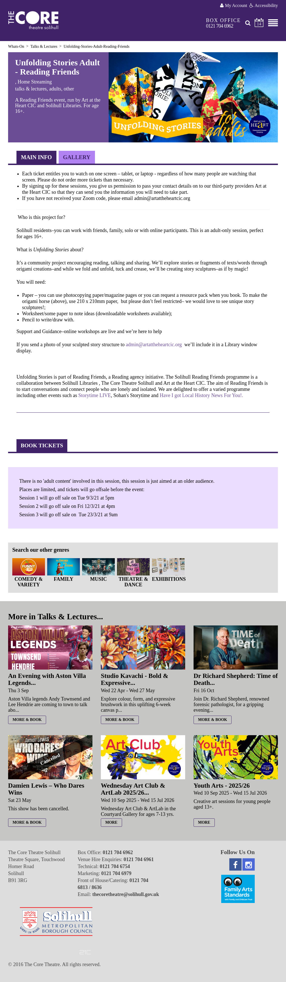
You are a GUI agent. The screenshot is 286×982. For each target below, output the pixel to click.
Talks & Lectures (43, 46)
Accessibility (263, 5)
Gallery (76, 157)
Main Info (36, 157)
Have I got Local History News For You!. (201, 395)
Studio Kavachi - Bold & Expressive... (134, 679)
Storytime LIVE (94, 395)
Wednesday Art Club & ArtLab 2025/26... (133, 789)
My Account (233, 5)
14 (259, 23)
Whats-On (16, 46)
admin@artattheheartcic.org (154, 344)
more (111, 822)
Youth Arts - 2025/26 (222, 785)
